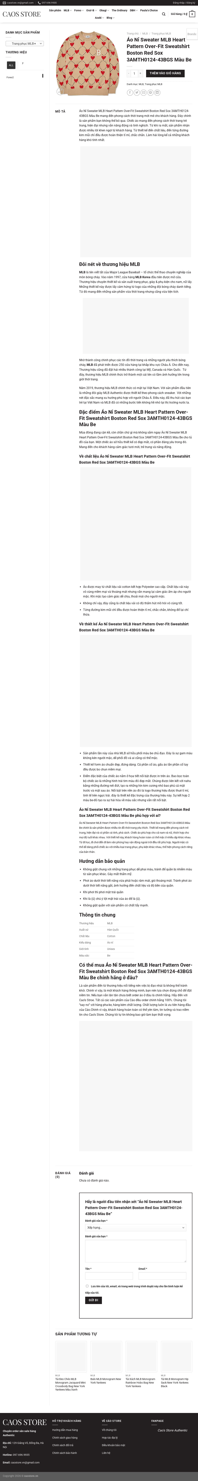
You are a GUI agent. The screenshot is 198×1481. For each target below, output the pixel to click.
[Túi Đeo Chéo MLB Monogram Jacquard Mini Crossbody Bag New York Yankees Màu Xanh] (71, 1356)
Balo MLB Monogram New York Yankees (105, 1381)
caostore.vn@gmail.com (25, 1462)
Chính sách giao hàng (64, 1437)
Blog (111, 18)
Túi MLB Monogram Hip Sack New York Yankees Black (174, 1383)
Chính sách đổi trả (62, 1445)
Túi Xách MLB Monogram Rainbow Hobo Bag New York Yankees (140, 1383)
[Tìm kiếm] (163, 14)
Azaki (99, 18)
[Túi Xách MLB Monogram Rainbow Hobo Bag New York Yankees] (141, 1356)
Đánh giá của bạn (96, 1220)
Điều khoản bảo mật (113, 1445)
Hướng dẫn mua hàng (65, 1429)
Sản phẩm (55, 10)
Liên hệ (106, 1452)
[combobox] (25, 43)
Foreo (79, 10)
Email (143, 1268)
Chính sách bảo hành (64, 1452)
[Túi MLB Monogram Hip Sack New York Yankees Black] (176, 1356)
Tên (88, 1268)
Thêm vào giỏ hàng (165, 73)
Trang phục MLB (161, 33)
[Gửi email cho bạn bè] (143, 93)
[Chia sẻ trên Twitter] (137, 93)
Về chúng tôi (109, 1429)
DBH (134, 10)
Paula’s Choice (149, 10)
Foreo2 (10, 77)
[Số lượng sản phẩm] (134, 73)
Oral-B (91, 10)
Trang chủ (133, 33)
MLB (68, 10)
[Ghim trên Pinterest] (150, 93)
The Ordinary (119, 10)
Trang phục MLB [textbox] (23, 43)
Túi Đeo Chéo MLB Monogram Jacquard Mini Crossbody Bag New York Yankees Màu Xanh (70, 1384)
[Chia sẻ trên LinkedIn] (157, 93)
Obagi (104, 10)
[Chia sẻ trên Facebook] (130, 93)
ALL (11, 65)
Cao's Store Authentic (172, 1430)
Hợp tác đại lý (110, 1437)
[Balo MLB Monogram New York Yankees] (106, 1356)
